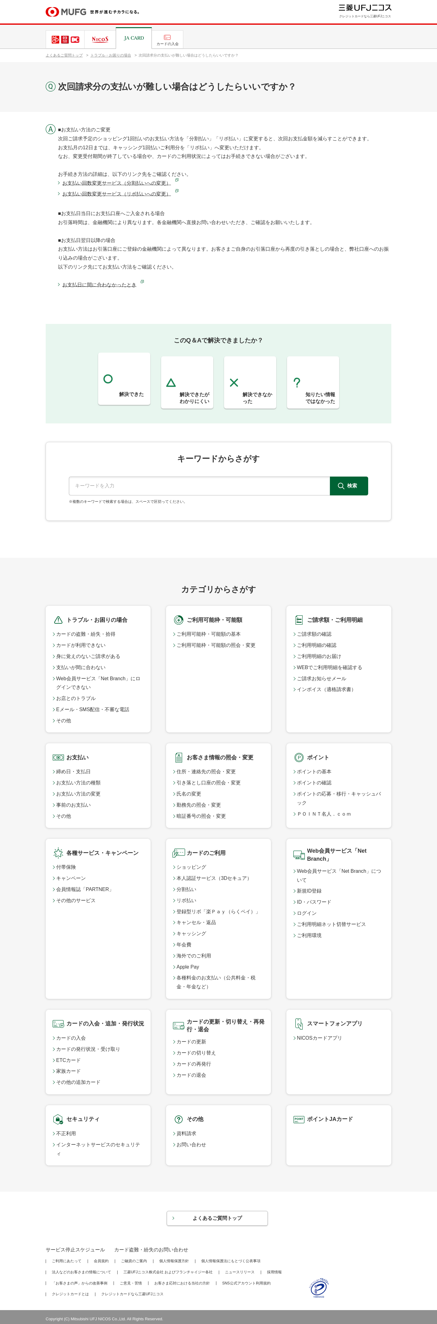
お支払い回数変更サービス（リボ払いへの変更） (116, 194)
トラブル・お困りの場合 (110, 55)
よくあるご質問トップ (64, 55)
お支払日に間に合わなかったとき (99, 284)
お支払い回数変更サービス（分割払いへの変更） (116, 183)
